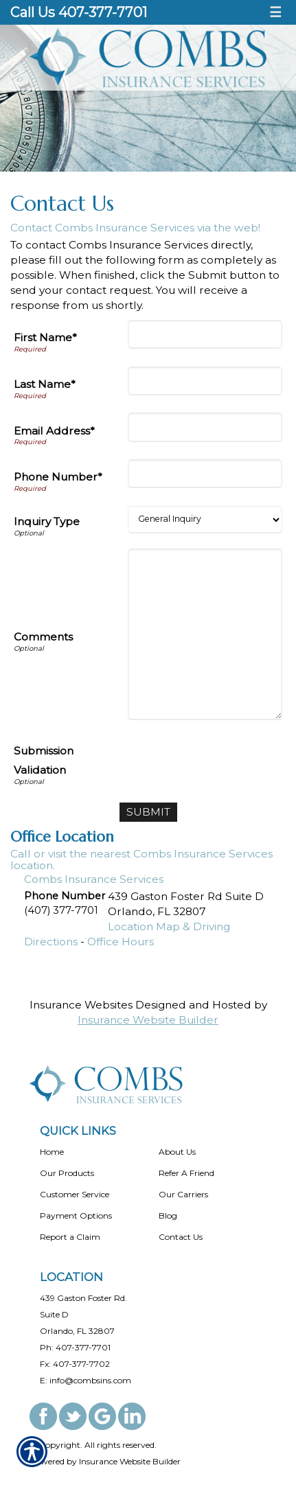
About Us (177, 1151)
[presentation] (177, 762)
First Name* (45, 337)
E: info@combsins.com (85, 1380)
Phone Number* (58, 476)
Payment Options (76, 1215)
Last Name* (45, 384)
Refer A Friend (186, 1173)
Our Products (67, 1173)
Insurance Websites (81, 1004)
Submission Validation (43, 760)
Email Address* (54, 430)
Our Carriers (183, 1194)
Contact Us (181, 1237)
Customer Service (74, 1194)
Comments (43, 636)
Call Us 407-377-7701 (78, 12)
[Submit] (148, 812)
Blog (168, 1215)
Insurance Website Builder (148, 1019)
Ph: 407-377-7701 (75, 1347)
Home (52, 1151)
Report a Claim (70, 1237)
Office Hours (120, 941)
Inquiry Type (47, 521)
